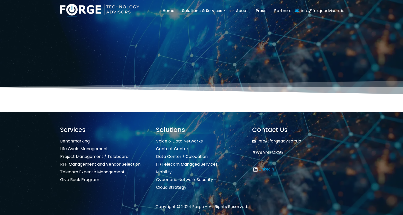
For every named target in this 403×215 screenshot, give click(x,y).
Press (261, 10)
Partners (282, 10)
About (242, 10)
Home (168, 10)
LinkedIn (263, 169)
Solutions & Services (204, 10)
